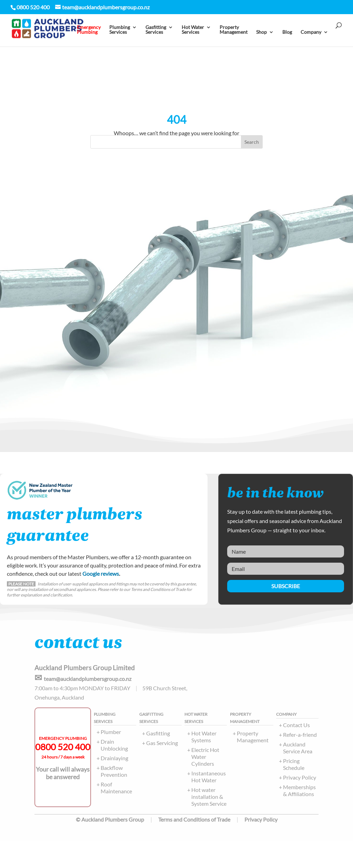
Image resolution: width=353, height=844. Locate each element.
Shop (261, 32)
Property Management (253, 740)
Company (311, 32)
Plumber (111, 735)
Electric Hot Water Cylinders (205, 760)
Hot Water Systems (203, 740)
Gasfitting (158, 736)
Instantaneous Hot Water (208, 780)
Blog (287, 32)
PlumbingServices (119, 30)
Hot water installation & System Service (208, 800)
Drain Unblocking (114, 748)
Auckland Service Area (297, 751)
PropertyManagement (234, 30)
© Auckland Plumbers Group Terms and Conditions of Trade (153, 823)
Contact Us (296, 728)
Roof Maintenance (116, 791)
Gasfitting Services (155, 30)
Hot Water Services (193, 30)
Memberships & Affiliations (299, 794)
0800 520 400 (62, 750)
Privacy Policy (299, 780)
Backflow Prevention (114, 774)
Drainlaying (114, 761)
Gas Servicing (162, 746)
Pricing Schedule (293, 767)
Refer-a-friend (300, 738)
